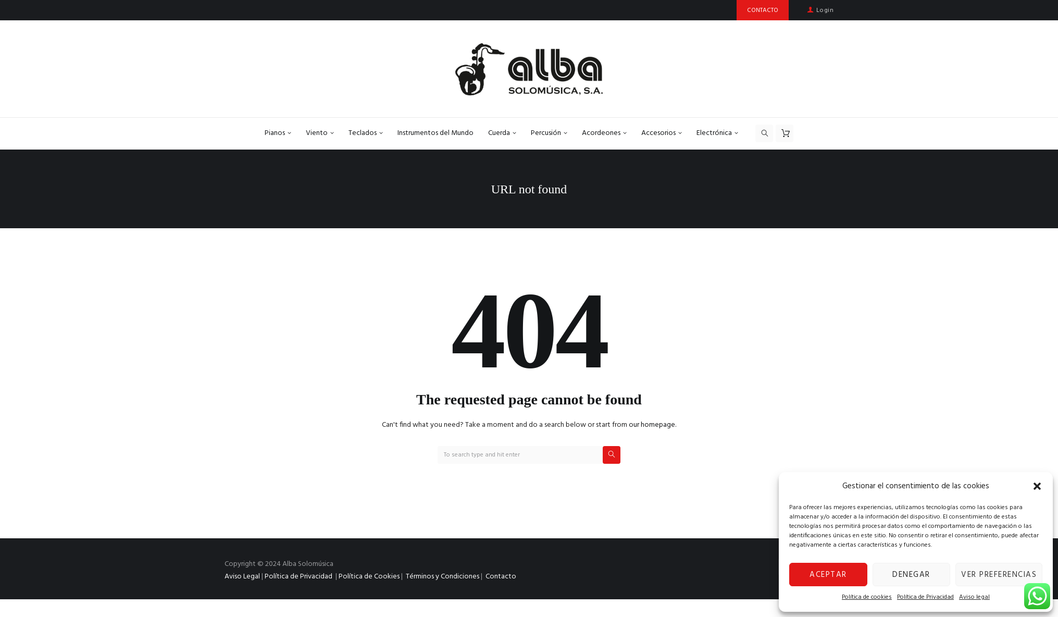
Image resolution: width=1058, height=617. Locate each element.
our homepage (652, 425)
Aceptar (828, 575)
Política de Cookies (369, 577)
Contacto (501, 577)
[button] (1037, 486)
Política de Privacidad (925, 597)
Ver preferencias (999, 575)
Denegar (911, 575)
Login (824, 10)
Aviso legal (974, 597)
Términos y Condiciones (442, 577)
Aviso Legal (242, 577)
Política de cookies (867, 597)
